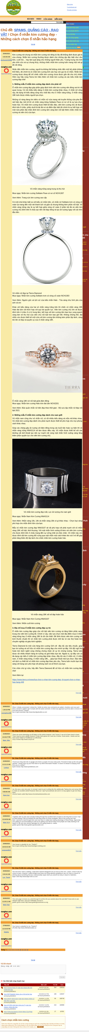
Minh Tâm (6, 905)
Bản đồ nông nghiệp (72, 37)
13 (27, 950)
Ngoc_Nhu (6, 740)
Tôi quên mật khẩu (72, 10)
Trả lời (33, 44)
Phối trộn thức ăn (73, 48)
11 (22, 950)
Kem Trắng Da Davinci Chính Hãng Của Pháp (18, 1013)
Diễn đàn (58, 19)
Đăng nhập (70, 4)
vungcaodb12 (6, 850)
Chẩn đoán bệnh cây (72, 41)
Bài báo (30, 19)
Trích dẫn (79, 693)
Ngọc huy (6, 795)
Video (38, 19)
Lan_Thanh (6, 877)
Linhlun (6, 767)
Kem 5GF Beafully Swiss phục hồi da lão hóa (18, 996)
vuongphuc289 (6, 713)
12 (25, 950)
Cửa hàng (48, 19)
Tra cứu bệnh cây (71, 44)
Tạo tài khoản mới (71, 7)
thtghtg (6, 932)
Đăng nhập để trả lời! (33, 970)
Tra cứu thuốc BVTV (72, 31)
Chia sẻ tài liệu (70, 34)
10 (20, 950)
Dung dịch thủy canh (72, 27)
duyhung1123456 (6, 60)
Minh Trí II (6, 822)
